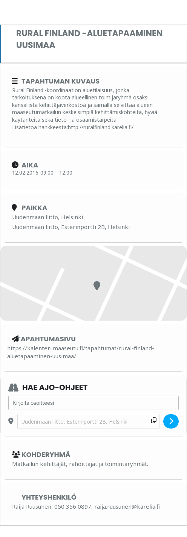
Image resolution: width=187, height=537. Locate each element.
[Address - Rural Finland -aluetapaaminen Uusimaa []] (93, 403)
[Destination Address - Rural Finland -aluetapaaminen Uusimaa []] (88, 421)
